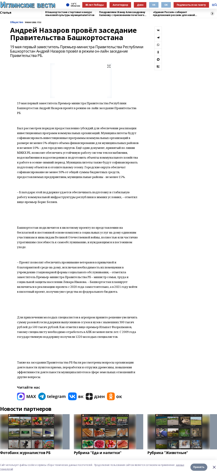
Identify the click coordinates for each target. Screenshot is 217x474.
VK (153, 4)
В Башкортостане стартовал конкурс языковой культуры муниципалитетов (69, 13)
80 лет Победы (94, 4)
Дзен (140, 4)
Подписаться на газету (191, 4)
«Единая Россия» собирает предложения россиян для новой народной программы (174, 13)
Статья (5, 13)
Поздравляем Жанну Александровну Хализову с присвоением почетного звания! (122, 13)
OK (166, 4)
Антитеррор (120, 4)
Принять (199, 467)
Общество (16, 22)
